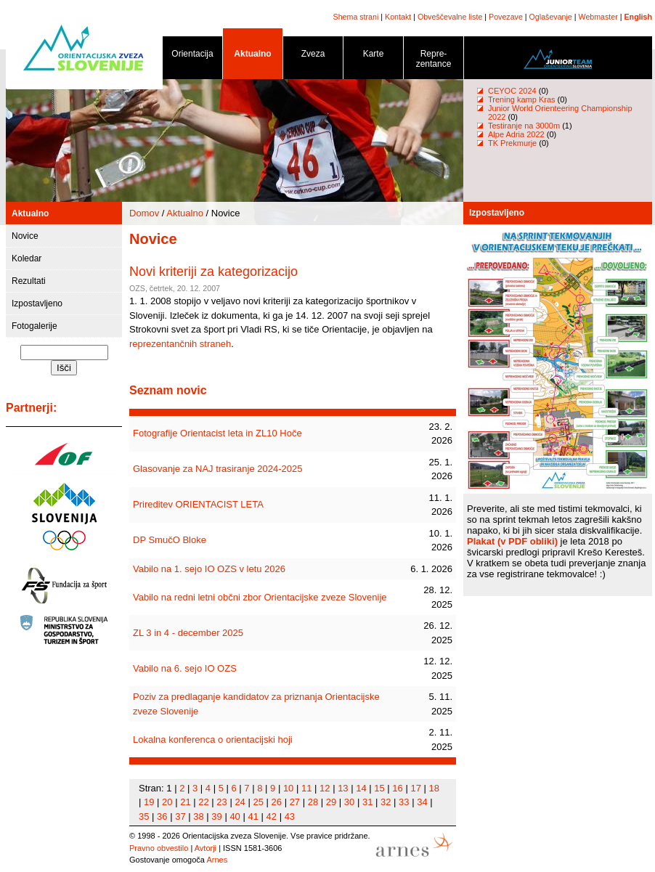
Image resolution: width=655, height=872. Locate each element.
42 (272, 816)
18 (434, 788)
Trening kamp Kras (522, 99)
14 (361, 788)
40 (234, 816)
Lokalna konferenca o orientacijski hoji (213, 739)
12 (325, 788)
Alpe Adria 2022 (516, 134)
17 (415, 788)
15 (379, 788)
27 (295, 801)
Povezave (506, 16)
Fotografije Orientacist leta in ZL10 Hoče (217, 433)
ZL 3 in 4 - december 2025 (188, 632)
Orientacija (192, 56)
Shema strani (356, 16)
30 (349, 801)
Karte (373, 56)
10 (288, 788)
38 (198, 816)
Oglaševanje (550, 16)
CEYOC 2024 (512, 90)
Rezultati (29, 281)
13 (343, 788)
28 (313, 801)
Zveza (313, 56)
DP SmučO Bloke (169, 539)
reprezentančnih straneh (180, 343)
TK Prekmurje (512, 143)
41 (253, 816)
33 (404, 801)
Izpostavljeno (37, 303)
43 (290, 816)
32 (386, 801)
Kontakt (398, 16)
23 (221, 801)
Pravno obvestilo (158, 848)
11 (306, 788)
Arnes (216, 859)
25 (258, 801)
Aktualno (252, 56)
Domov (144, 213)
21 (185, 801)
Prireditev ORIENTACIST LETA (198, 504)
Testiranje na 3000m (525, 125)
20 (167, 801)
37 (180, 816)
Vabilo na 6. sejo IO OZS (185, 668)
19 (149, 801)
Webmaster (598, 16)
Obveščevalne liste (450, 16)
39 (216, 816)
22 (203, 801)
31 (367, 801)
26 (277, 801)
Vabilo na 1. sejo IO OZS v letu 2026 (209, 568)
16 (397, 788)
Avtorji (205, 848)
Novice (25, 236)
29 (331, 801)
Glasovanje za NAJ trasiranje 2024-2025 (217, 468)
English (638, 16)
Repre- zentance (433, 61)
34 (422, 801)
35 (144, 816)
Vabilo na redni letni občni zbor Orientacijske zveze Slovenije (260, 597)
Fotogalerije (34, 326)
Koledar (26, 258)
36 (162, 816)
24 (240, 801)
